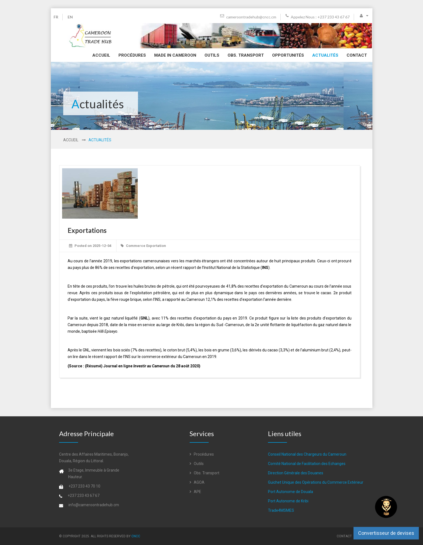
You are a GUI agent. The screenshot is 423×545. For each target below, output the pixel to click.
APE (195, 491)
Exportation (156, 246)
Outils (211, 55)
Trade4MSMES (281, 510)
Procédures (132, 55)
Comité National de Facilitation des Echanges (306, 463)
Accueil (101, 55)
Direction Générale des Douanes (295, 473)
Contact (357, 55)
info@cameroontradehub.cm (93, 505)
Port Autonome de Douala (290, 491)
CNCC (135, 536)
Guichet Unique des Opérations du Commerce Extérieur (315, 482)
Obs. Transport (246, 55)
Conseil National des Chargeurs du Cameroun (307, 454)
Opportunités (288, 55)
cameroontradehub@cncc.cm (248, 17)
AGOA (197, 482)
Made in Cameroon (175, 55)
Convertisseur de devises (386, 533)
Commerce (135, 246)
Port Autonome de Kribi (288, 501)
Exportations (87, 230)
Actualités (325, 55)
